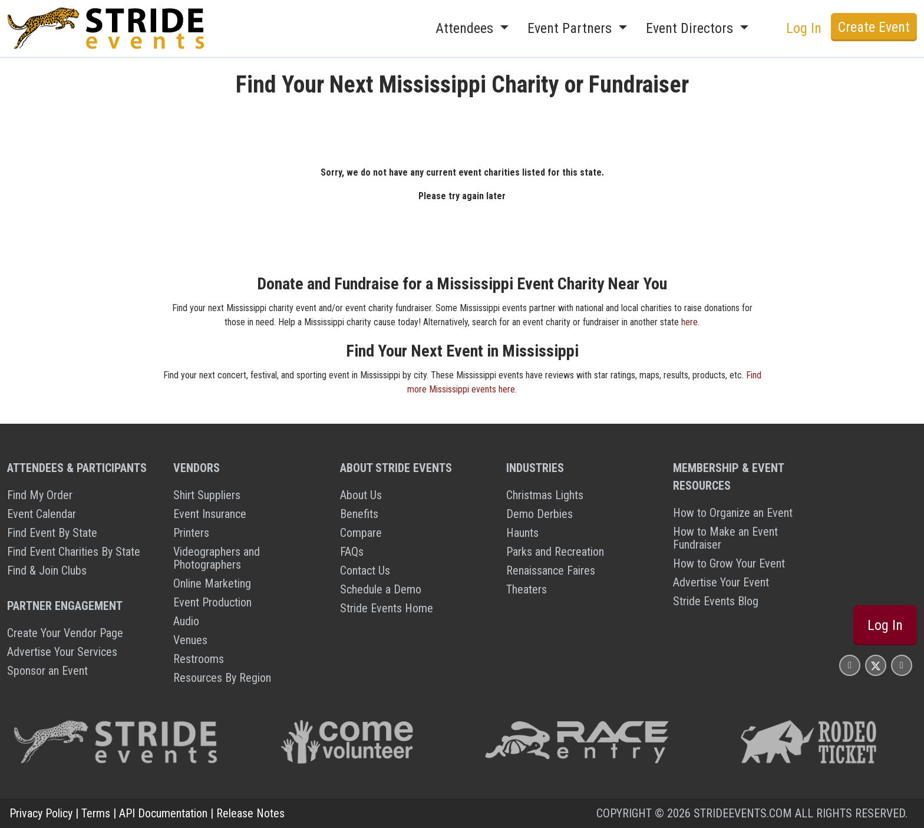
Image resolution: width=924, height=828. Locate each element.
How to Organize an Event (733, 513)
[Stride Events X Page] (875, 665)
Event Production (212, 602)
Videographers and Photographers (216, 558)
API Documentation (163, 813)
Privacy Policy (40, 813)
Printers (191, 533)
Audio (186, 621)
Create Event (874, 27)
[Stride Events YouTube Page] (902, 665)
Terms (95, 813)
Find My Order (39, 495)
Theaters (526, 589)
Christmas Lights (544, 495)
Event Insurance (209, 514)
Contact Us (365, 570)
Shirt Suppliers (206, 495)
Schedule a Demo (380, 589)
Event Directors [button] (691, 28)
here (689, 322)
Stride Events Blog (715, 601)
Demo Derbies (539, 514)
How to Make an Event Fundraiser (725, 538)
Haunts (522, 533)
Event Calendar (41, 514)
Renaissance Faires (550, 570)
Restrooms (198, 659)
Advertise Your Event (721, 582)
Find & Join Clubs (47, 570)
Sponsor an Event (47, 671)
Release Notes (250, 813)
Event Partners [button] (571, 28)
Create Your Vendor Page (65, 633)
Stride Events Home (386, 608)
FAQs (352, 552)
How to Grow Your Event (729, 563)
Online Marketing (212, 583)
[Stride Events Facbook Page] (850, 665)
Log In (803, 28)
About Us (361, 495)
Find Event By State (52, 533)
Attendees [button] (466, 28)
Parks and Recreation (555, 552)
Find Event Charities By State (73, 552)
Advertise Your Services (62, 652)
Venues (190, 640)
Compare (361, 533)
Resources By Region (222, 678)
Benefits (359, 514)
